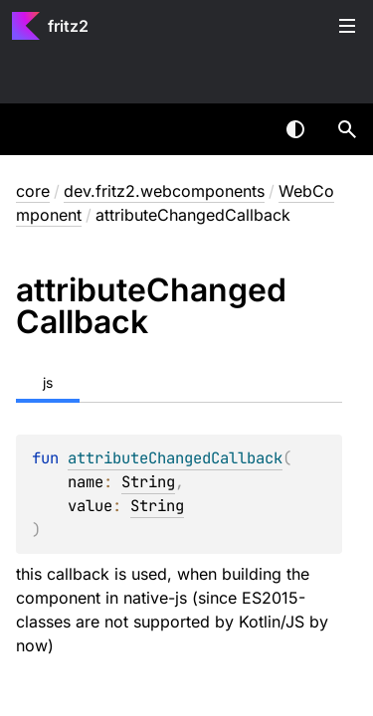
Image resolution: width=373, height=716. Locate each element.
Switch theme (295, 129)
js (48, 382)
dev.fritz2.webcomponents (164, 191)
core (33, 191)
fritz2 (68, 26)
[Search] (347, 129)
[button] (347, 129)
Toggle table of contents (347, 26)
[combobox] (244, 129)
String (148, 481)
